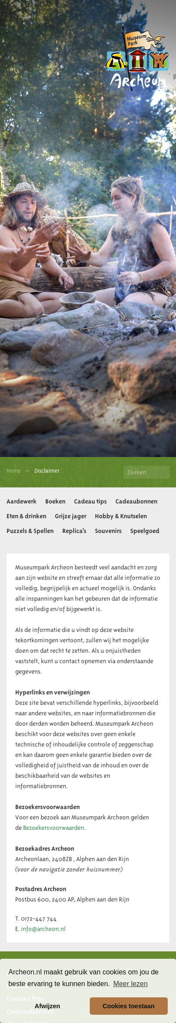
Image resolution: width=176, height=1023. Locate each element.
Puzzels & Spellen (30, 531)
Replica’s (74, 531)
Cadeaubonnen (136, 501)
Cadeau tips (90, 501)
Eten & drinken (26, 516)
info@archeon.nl (43, 929)
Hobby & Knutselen (121, 516)
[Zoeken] (146, 472)
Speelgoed (144, 531)
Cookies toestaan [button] (129, 1006)
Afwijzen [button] (47, 1006)
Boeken (55, 501)
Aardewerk (22, 501)
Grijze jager (70, 516)
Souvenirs (108, 531)
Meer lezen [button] (130, 983)
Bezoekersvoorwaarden (53, 828)
